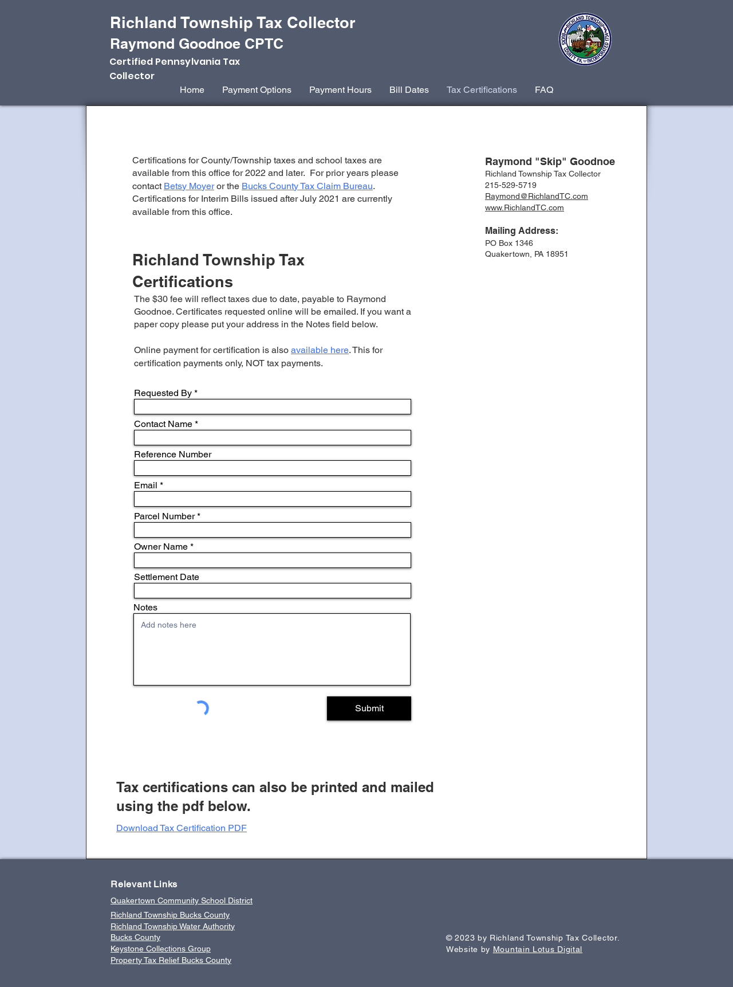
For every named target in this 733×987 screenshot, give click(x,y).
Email (145, 485)
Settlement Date (166, 577)
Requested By (163, 393)
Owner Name (161, 546)
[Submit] (369, 708)
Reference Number (172, 454)
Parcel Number (164, 516)
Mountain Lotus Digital (537, 949)
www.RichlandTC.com (524, 207)
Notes (145, 607)
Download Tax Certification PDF (181, 827)
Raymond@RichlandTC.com (536, 196)
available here (320, 349)
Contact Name (163, 424)
